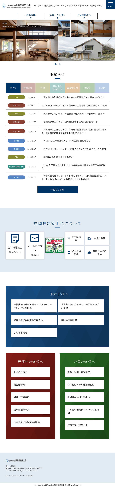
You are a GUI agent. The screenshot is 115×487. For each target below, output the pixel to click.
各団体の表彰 (69, 320)
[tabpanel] (57, 40)
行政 (43, 87)
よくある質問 (20, 332)
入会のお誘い (20, 372)
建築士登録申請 (21, 409)
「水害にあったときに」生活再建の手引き (80, 306)
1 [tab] (55, 64)
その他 (102, 87)
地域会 (87, 87)
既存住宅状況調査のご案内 (29, 320)
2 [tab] (59, 64)
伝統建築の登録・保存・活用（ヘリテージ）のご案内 (33, 306)
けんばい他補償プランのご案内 (83, 411)
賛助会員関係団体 (57, 88)
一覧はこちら (57, 189)
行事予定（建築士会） (79, 425)
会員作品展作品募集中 (79, 397)
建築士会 (27, 87)
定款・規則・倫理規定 (79, 372)
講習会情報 (72, 87)
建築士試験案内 (21, 397)
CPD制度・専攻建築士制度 (81, 384)
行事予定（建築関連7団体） (28, 422)
